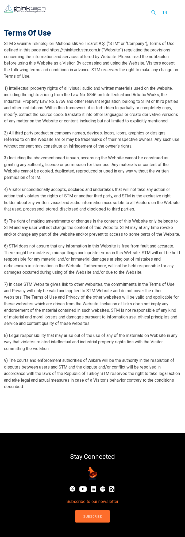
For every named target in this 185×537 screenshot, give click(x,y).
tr (165, 13)
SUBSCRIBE (92, 516)
